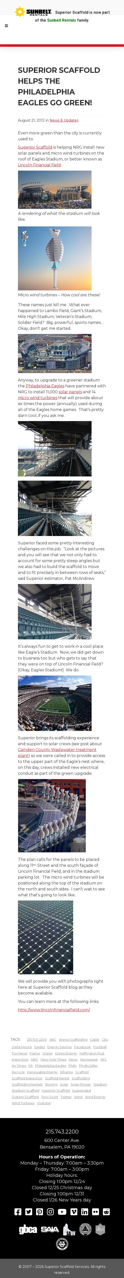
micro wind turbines (37, 397)
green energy (66, 1053)
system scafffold (25, 1097)
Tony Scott (49, 1097)
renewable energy (42, 1072)
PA (30, 1066)
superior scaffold (56, 1090)
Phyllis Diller (88, 1066)
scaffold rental (57, 1078)
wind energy (95, 1097)
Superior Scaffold (35, 147)
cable (94, 1039)
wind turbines (23, 1103)
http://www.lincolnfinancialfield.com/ (54, 1010)
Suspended (81, 1090)
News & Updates (64, 120)
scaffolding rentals (27, 1084)
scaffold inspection (27, 1078)
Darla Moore (22, 1047)
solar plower (81, 1084)
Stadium (100, 1084)
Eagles (39, 1047)
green (47, 1053)
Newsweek (89, 1059)
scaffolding (81, 1078)
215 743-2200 (37, 1039)
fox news (19, 1053)
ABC (52, 1039)
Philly (73, 1066)
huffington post (92, 1053)
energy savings (59, 1047)
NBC (34, 1059)
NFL (103, 1059)
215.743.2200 (62, 1131)
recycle (18, 1072)
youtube (44, 1103)
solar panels (70, 392)
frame (35, 1053)
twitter (66, 1097)
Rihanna (66, 1072)
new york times (53, 1059)
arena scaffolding (73, 1039)
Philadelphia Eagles (45, 386)
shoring (51, 1084)
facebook (82, 1047)
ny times (19, 1066)
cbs (105, 1039)
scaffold (82, 1072)
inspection (20, 1059)
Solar (64, 1084)
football (100, 1047)
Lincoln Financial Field (39, 165)
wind (78, 1097)
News (73, 1059)
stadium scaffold (25, 1090)
